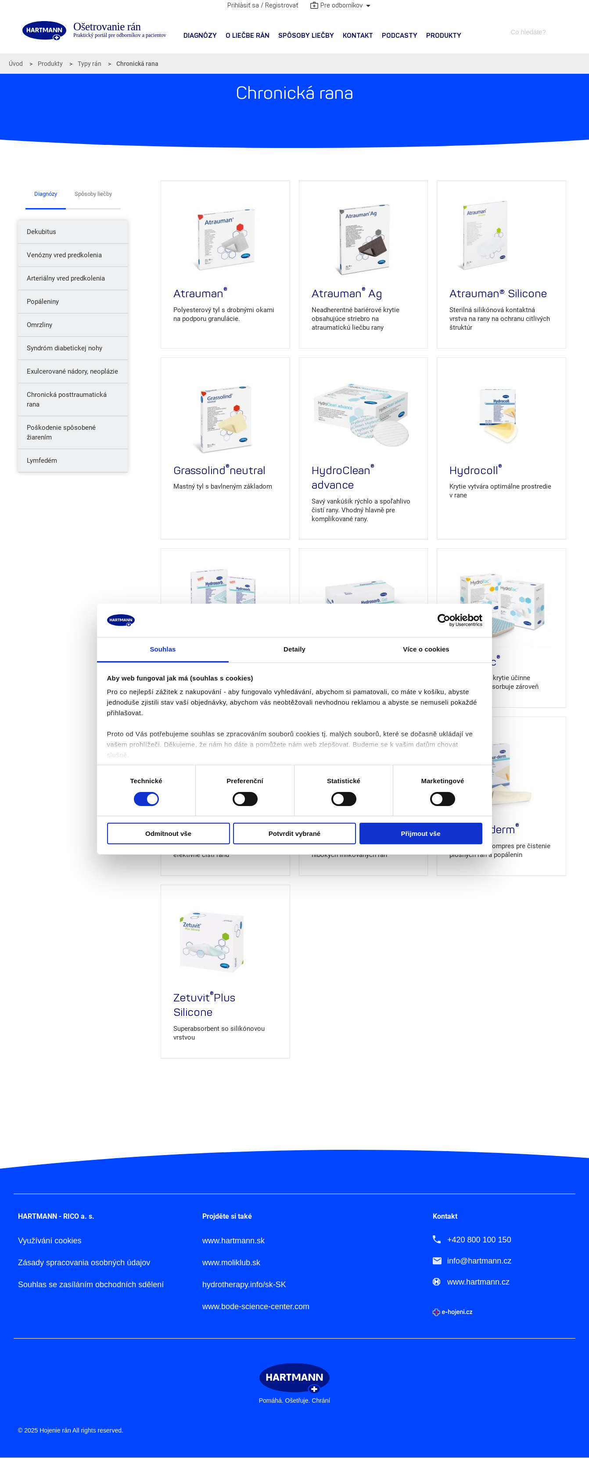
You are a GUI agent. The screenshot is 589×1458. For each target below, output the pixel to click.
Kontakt (358, 36)
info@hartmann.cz (479, 1260)
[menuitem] (200, 36)
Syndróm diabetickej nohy (64, 348)
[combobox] (532, 31)
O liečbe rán (247, 36)
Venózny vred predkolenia (64, 255)
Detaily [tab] (294, 649)
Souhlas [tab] (163, 649)
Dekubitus (41, 232)
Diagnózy (200, 36)
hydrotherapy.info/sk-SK (244, 1285)
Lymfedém (42, 460)
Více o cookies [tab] (426, 649)
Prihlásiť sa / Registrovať (262, 5)
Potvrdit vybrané (294, 833)
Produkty (443, 36)
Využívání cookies (49, 1241)
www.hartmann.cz (478, 1282)
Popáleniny (43, 302)
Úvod (16, 63)
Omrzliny (39, 325)
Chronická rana (137, 63)
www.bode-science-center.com (255, 1307)
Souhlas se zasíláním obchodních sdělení (91, 1285)
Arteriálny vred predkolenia (66, 278)
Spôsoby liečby (306, 36)
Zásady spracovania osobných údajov (84, 1263)
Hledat (563, 31)
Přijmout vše (420, 833)
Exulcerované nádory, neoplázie (72, 371)
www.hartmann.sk (233, 1241)
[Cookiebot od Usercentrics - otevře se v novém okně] (444, 620)
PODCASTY (399, 36)
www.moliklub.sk (231, 1263)
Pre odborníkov (336, 6)
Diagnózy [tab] (45, 194)
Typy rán (89, 63)
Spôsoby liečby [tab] (93, 194)
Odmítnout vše (168, 833)
